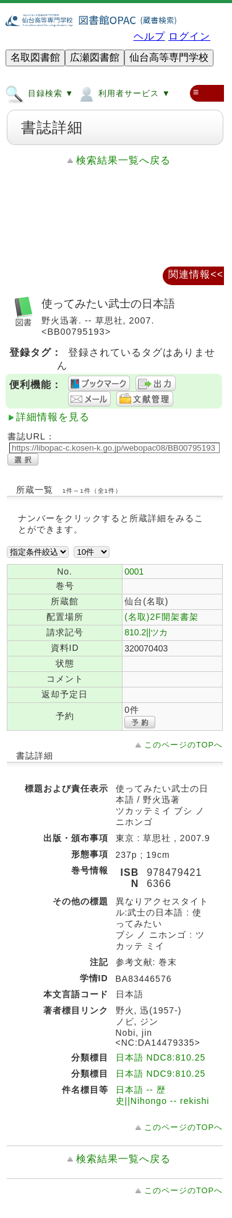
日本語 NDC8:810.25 (161, 1057)
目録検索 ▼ (39, 93)
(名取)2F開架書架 (161, 617)
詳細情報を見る (53, 417)
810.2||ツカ (146, 632)
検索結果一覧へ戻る (123, 160)
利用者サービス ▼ (123, 93)
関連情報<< (195, 274)
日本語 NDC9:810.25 (161, 1074)
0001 (134, 571)
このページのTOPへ (183, 744)
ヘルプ (149, 36)
